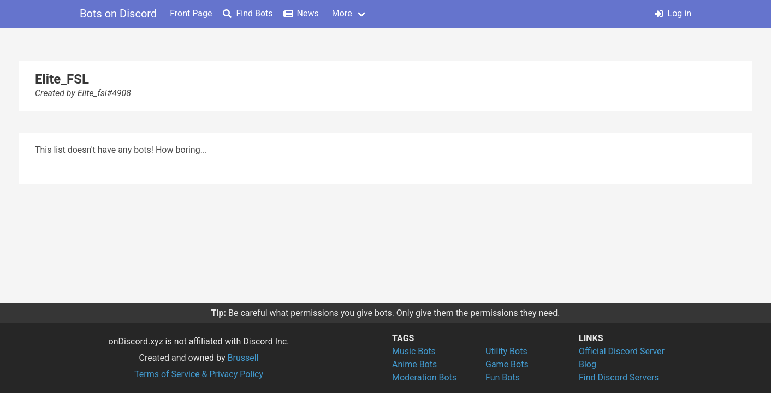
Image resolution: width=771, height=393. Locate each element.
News (301, 13)
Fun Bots (502, 377)
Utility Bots (506, 351)
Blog (587, 364)
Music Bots (414, 351)
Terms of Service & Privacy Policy (198, 374)
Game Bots (507, 364)
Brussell (243, 358)
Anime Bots (414, 364)
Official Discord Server (622, 351)
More (342, 13)
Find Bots (247, 13)
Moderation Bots (424, 377)
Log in (673, 13)
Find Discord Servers (619, 377)
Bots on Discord (118, 13)
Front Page (191, 13)
